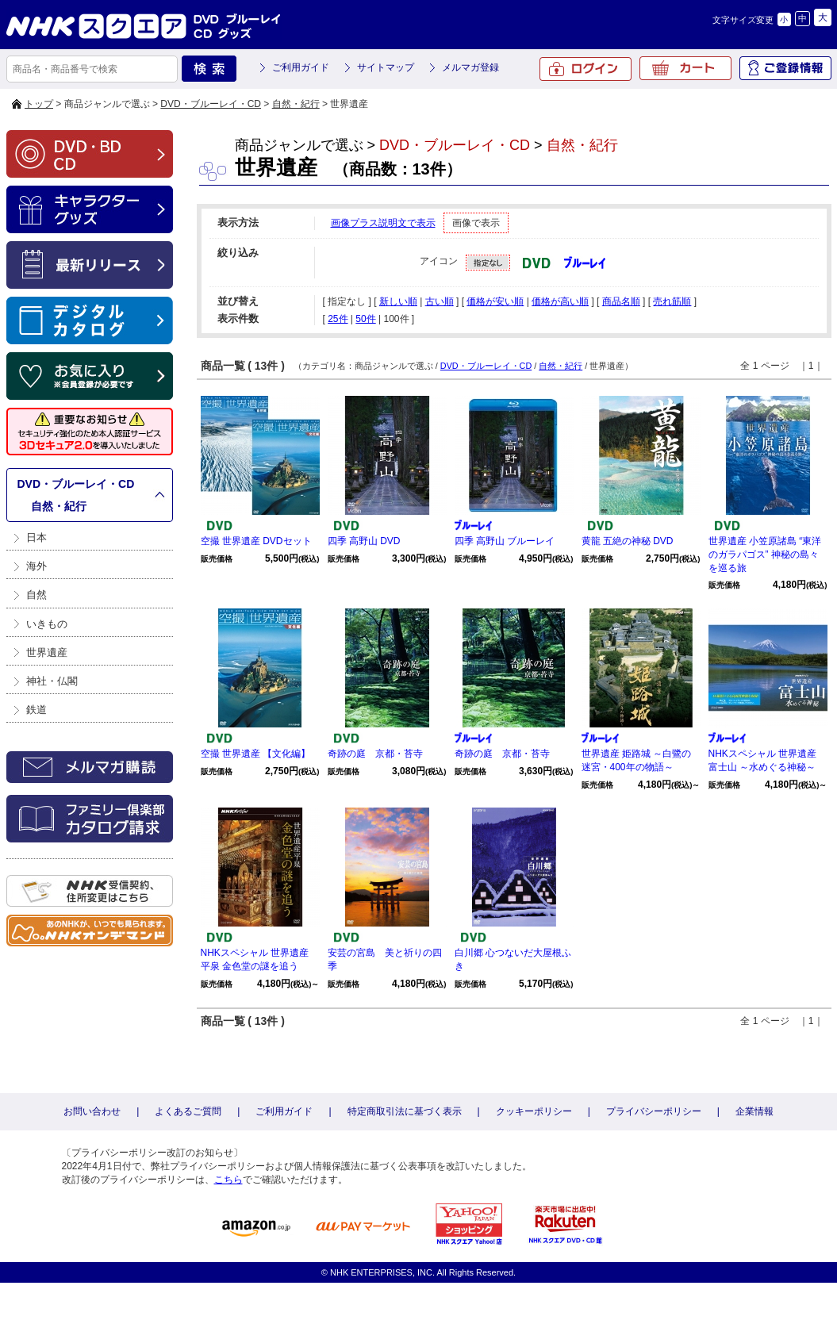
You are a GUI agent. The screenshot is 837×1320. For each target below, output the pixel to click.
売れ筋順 (672, 301)
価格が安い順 (495, 301)
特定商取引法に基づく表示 (404, 1111)
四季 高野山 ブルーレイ (505, 541)
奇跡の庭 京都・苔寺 (375, 753)
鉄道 (36, 710)
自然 (36, 595)
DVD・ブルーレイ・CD (210, 103)
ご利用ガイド (300, 67)
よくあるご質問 (188, 1111)
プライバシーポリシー (653, 1111)
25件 (337, 318)
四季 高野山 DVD (364, 541)
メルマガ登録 (470, 67)
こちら (228, 1179)
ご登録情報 (785, 68)
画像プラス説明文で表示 (383, 222)
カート (685, 68)
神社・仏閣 (52, 681)
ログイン (585, 69)
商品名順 (621, 301)
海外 (36, 566)
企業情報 (754, 1111)
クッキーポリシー (534, 1111)
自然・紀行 (296, 103)
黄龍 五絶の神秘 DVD (628, 541)
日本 (36, 537)
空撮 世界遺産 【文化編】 (256, 753)
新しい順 (398, 301)
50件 (365, 318)
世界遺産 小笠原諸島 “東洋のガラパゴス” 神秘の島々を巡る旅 (765, 554)
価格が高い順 (560, 301)
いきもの (46, 624)
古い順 (439, 301)
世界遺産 (46, 652)
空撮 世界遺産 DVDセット (256, 541)
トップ (39, 103)
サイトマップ (385, 67)
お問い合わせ (92, 1111)
